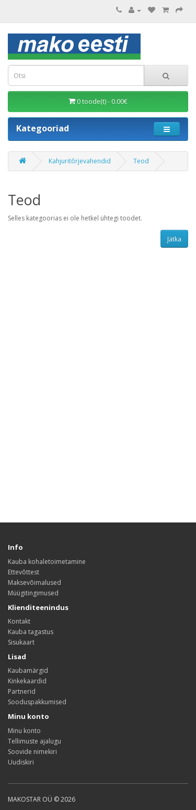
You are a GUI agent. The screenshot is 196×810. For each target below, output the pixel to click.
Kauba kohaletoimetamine (47, 561)
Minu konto (24, 730)
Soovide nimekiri (32, 751)
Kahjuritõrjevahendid (80, 161)
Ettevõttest (23, 572)
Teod (141, 161)
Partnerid (22, 691)
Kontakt (19, 621)
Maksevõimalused (34, 582)
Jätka (174, 239)
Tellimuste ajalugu (34, 741)
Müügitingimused (33, 593)
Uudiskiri (21, 762)
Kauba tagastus (30, 631)
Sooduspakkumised (37, 701)
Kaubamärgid (28, 670)
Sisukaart (21, 642)
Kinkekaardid (27, 680)
